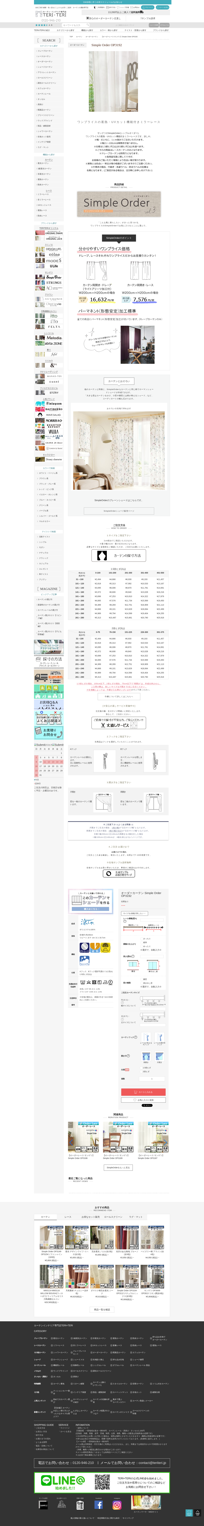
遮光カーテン (43, 163)
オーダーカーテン (92, 36)
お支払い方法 (41, 1431)
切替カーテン (138, 1384)
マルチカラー (44, 521)
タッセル (41, 99)
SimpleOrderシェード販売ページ (119, 511)
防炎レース (42, 216)
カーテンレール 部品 (141, 1365)
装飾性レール (78, 1365)
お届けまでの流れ (43, 1439)
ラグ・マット (43, 147)
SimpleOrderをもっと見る (118, 1167)
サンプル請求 (148, 18)
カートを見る (65, 1431)
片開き (159, 1057)
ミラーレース (43, 194)
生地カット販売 (44, 137)
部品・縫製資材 (44, 126)
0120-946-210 (83, 1463)
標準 (143, 942)
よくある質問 (41, 1442)
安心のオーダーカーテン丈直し (105, 18)
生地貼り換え (98, 1359)
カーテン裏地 (58, 1384)
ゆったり (145, 946)
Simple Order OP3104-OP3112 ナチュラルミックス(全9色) (127, 1293)
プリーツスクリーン (46, 115)
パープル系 (43, 511)
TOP (71, 36)
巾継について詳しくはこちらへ (119, 696)
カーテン (79, 36)
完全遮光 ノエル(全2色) (102, 1251)
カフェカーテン (44, 88)
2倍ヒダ (144, 1071)
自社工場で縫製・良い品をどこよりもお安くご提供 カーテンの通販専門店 (61, 7)
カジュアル (43, 563)
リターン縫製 (78, 1384)
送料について (83, 1428)
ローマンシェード (60, 1359)
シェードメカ (78, 1359)
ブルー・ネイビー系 (47, 500)
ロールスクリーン (45, 78)
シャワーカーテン (45, 131)
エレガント (43, 569)
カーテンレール (44, 94)
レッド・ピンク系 (46, 489)
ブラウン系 (43, 478)
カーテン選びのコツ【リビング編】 (50, 616)
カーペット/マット (120, 1392)
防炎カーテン (43, 185)
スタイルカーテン (120, 1384)
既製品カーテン (44, 110)
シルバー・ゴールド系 (48, 516)
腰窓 (143, 979)
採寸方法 (39, 1435)
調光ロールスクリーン (47, 83)
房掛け (40, 104)
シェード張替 (154, 25)
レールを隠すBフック (159, 1038)
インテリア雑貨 (44, 142)
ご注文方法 (40, 1428)
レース (68, 1217)
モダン (42, 547)
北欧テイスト (44, 537)
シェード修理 (138, 1359)
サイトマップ (128, 1518)
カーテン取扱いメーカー (143, 1401)
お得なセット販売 (91, 1217)
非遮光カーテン (44, 174)
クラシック (43, 558)
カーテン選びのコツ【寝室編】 (49, 624)
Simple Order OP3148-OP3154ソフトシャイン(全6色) (51, 1254)
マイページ (65, 1428)
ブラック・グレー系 (47, 484)
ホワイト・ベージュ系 (48, 473)
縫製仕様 (156, 1392)
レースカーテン (44, 56)
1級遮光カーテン (45, 169)
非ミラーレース (44, 200)
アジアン (42, 579)
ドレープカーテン (45, 51)
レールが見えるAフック (146, 1038)
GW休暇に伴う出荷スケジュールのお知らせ (102, 2)
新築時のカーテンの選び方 (49, 605)
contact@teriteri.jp (152, 1463)
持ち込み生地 (118, 1359)
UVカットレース (44, 205)
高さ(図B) (128, 956)
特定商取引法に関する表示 (108, 1518)
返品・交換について (44, 1446)
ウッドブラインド (45, 121)
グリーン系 (43, 505)
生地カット (137, 1392)
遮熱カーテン (43, 179)
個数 (123, 1079)
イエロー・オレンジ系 (48, 494)
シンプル (42, 542)
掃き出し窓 (146, 983)
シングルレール (99, 1365)
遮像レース (117, 1345)
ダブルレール (164, 25)
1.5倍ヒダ (145, 1067)
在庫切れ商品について (45, 1449)
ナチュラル (43, 553)
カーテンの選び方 (45, 599)
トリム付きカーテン (160, 1384)
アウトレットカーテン (47, 72)
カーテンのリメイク (121, 1412)
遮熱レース (42, 210)
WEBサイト (153, 1512)
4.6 (51, 25)
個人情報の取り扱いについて (82, 1518)
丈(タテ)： (125, 1016)
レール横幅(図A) (130, 920)
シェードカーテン (45, 67)
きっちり (145, 938)
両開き (146, 1057)
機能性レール (58, 1365)
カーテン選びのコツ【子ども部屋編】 (50, 632)
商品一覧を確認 (102, 1309)
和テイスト (43, 574)
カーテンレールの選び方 (48, 610)
